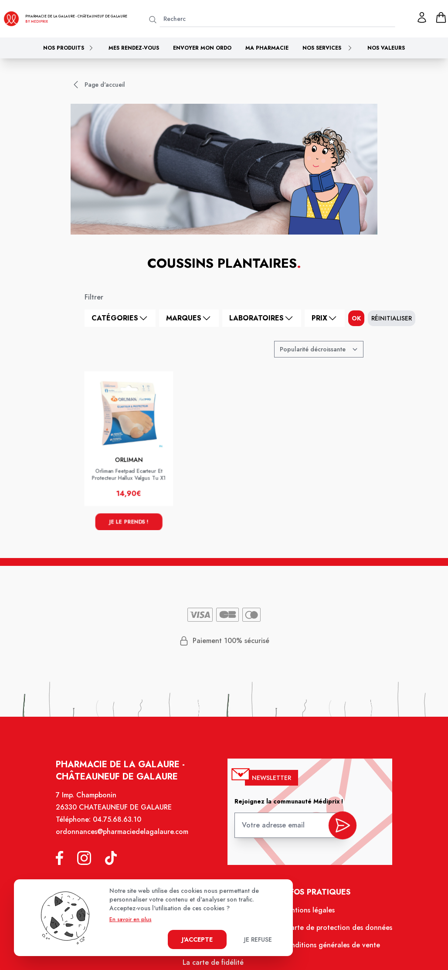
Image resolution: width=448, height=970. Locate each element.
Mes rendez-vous (134, 48)
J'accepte (197, 939)
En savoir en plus (130, 919)
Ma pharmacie (266, 48)
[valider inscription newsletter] (340, 826)
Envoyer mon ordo (202, 48)
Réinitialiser (391, 318)
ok (356, 318)
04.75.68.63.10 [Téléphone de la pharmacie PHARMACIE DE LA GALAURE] (118, 822)
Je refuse (258, 939)
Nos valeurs (386, 48)
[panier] (441, 17)
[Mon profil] (422, 17)
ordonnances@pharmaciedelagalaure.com (123, 834)
